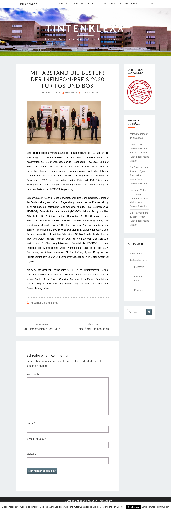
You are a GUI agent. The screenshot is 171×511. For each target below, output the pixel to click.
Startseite (63, 4)
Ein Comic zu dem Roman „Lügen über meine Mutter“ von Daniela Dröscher (139, 175)
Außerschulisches (84, 4)
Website (31, 454)
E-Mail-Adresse (36, 438)
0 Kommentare (89, 92)
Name (31, 423)
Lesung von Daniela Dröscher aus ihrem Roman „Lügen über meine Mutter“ (139, 152)
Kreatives (139, 267)
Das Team (148, 4)
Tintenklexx (27, 3)
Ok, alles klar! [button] (133, 507)
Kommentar (34, 374)
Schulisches (108, 4)
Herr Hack (71, 92)
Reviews (138, 290)
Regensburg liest (129, 4)
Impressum (105, 501)
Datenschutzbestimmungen (81, 501)
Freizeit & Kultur (139, 278)
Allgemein (36, 302)
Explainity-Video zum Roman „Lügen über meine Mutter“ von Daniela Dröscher (139, 198)
